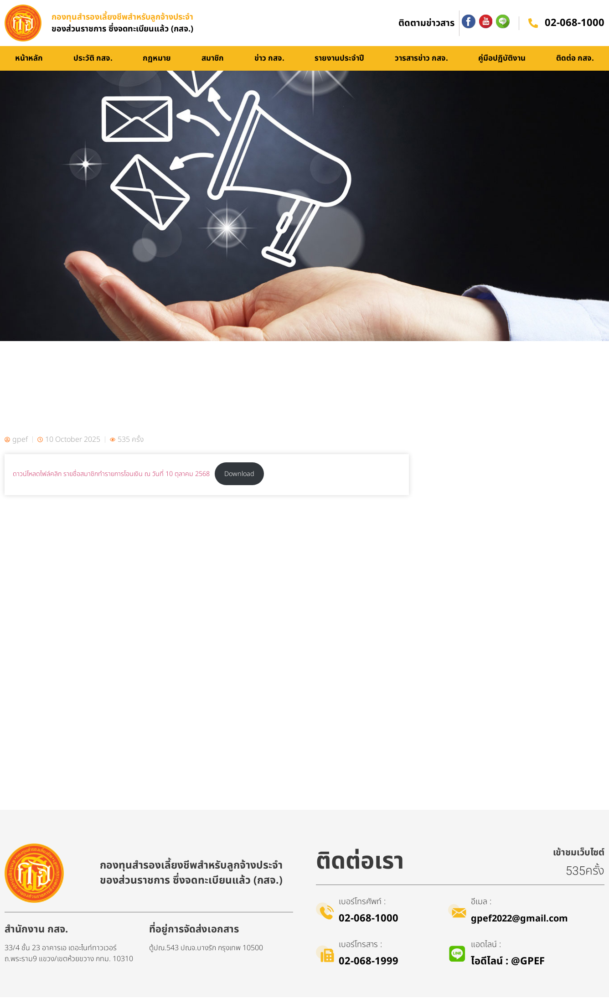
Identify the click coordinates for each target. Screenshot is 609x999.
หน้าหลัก (29, 60)
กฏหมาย (157, 60)
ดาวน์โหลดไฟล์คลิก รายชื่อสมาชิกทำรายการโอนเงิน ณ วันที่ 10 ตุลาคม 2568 (111, 476)
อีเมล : (481, 903)
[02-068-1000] (533, 24)
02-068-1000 (574, 23)
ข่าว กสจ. (269, 60)
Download (239, 476)
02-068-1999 (368, 963)
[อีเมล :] (457, 913)
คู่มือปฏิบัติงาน (502, 60)
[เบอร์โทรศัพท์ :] (325, 913)
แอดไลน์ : (486, 946)
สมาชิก (212, 60)
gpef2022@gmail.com (519, 920)
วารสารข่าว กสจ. (421, 60)
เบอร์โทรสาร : (360, 946)
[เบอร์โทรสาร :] (325, 956)
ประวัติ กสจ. (93, 60)
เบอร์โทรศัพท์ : (362, 903)
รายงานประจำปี (339, 60)
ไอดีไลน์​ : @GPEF (508, 963)
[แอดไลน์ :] (457, 956)
